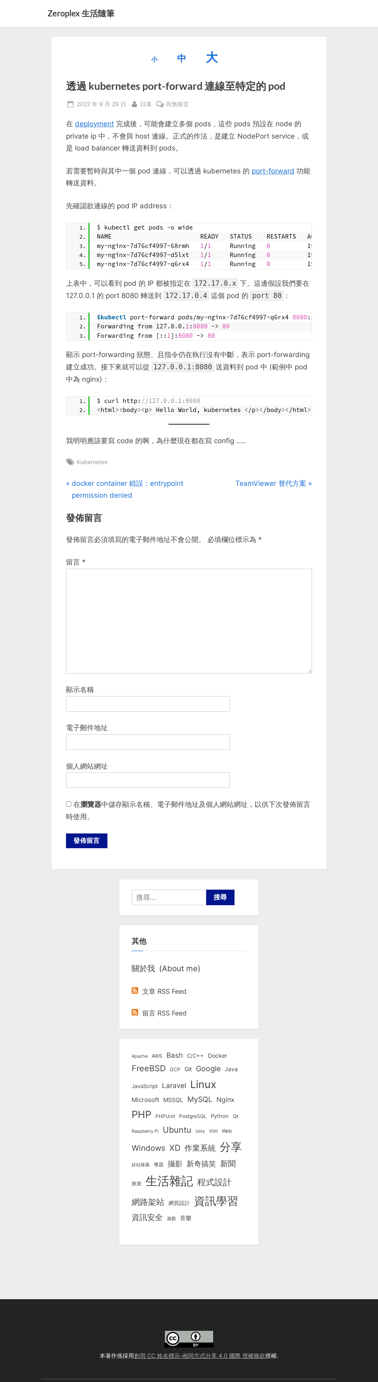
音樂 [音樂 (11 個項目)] (185, 1218)
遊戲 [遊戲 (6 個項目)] (171, 1219)
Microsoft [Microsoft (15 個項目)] (145, 1100)
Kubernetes (92, 461)
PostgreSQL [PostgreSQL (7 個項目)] (193, 1117)
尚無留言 (177, 104)
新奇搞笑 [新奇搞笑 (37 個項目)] (201, 1163)
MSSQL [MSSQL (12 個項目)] (173, 1100)
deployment (94, 124)
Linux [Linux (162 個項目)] (203, 1085)
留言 (76, 562)
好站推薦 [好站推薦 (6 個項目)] (141, 1165)
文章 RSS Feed (159, 992)
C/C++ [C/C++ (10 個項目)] (195, 1056)
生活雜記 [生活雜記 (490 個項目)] (169, 1181)
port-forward (273, 171)
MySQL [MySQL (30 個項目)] (199, 1099)
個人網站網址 (87, 766)
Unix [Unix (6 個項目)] (200, 1131)
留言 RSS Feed (159, 1013)
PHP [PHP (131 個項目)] (141, 1115)
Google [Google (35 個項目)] (208, 1069)
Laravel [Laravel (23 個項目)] (174, 1086)
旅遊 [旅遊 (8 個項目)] (136, 1184)
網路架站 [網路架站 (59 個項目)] (148, 1202)
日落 (146, 103)
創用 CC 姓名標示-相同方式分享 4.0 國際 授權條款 (199, 1355)
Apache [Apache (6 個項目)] (140, 1056)
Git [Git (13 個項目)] (188, 1069)
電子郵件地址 (87, 728)
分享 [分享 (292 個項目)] (231, 1147)
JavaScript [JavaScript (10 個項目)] (145, 1086)
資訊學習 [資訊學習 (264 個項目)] (216, 1201)
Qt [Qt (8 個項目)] (235, 1116)
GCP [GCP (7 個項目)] (175, 1070)
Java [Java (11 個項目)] (231, 1070)
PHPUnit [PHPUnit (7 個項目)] (165, 1117)
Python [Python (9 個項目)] (220, 1116)
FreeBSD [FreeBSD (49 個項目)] (149, 1069)
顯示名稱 (80, 689)
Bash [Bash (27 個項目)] (174, 1055)
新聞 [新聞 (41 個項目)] (228, 1164)
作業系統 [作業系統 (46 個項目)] (200, 1148)
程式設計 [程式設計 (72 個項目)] (214, 1182)
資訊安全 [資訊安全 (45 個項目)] (147, 1218)
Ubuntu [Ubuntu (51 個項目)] (177, 1130)
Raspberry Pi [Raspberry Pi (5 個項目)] (145, 1131)
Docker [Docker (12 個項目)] (217, 1056)
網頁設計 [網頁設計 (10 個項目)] (179, 1203)
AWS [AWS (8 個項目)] (157, 1056)
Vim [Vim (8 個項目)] (213, 1131)
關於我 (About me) (166, 969)
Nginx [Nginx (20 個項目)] (225, 1100)
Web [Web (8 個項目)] (227, 1131)
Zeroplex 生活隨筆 (81, 13)
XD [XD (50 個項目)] (174, 1148)
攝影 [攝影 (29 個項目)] (175, 1164)
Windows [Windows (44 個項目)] (148, 1148)
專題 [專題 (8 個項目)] (159, 1165)
